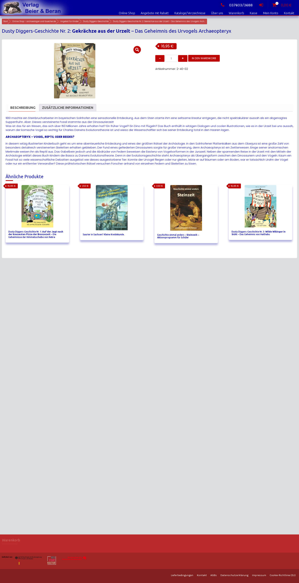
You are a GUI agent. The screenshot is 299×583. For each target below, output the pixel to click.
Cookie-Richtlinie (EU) (283, 575)
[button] (137, 49)
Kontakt (289, 13)
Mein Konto (270, 13)
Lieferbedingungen (182, 575)
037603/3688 (236, 5)
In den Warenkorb (204, 58)
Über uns (217, 13)
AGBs (213, 575)
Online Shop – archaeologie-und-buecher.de (34, 21)
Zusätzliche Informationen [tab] (67, 107)
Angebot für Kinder (69, 21)
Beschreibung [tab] (23, 107)
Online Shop (127, 13)
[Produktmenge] (171, 58)
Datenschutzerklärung (234, 575)
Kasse (253, 13)
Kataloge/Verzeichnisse (189, 13)
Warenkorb (236, 13)
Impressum (259, 575)
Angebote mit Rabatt (155, 13)
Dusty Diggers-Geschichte (96, 21)
